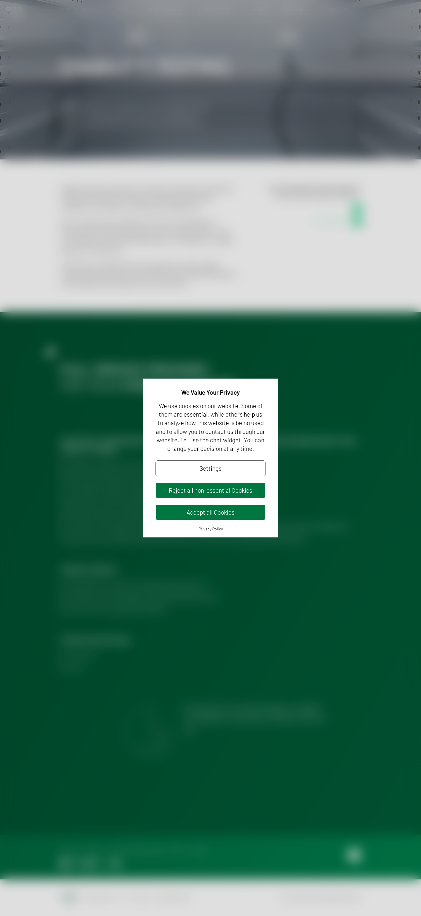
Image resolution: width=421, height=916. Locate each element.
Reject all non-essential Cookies (210, 490)
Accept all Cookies (210, 512)
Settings (210, 468)
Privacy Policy (211, 528)
